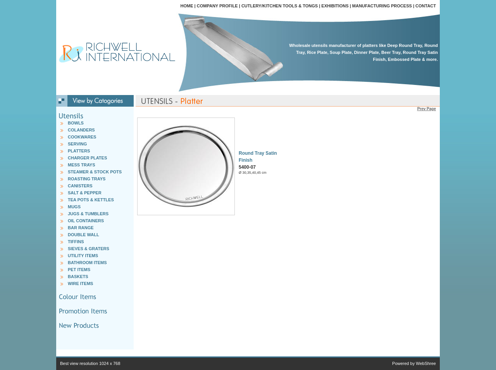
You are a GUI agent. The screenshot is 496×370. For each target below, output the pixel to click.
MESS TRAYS (81, 165)
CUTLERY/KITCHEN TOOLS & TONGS (279, 5)
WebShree (426, 363)
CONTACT (425, 5)
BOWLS (76, 123)
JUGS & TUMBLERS (88, 213)
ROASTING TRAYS (86, 178)
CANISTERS (80, 185)
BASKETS (78, 276)
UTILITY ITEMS (83, 255)
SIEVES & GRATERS (88, 248)
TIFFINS (76, 241)
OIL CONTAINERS (86, 220)
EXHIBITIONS (334, 5)
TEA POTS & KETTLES (91, 199)
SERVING (77, 144)
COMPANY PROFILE (217, 5)
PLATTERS (79, 151)
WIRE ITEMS (80, 283)
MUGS (74, 206)
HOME (187, 5)
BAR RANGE (81, 227)
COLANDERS (81, 130)
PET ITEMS (79, 269)
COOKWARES (82, 137)
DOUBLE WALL (83, 234)
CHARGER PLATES (87, 158)
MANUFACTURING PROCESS (382, 5)
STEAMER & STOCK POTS (95, 171)
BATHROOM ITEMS (87, 262)
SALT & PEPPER (85, 192)
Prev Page (426, 109)
